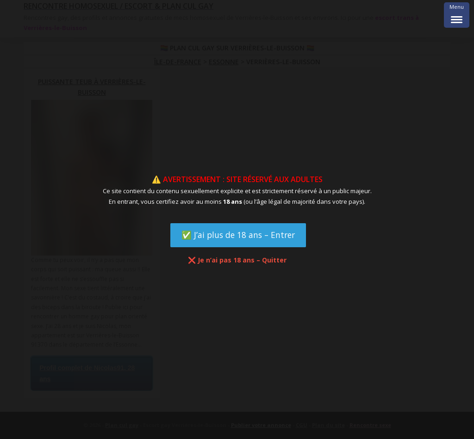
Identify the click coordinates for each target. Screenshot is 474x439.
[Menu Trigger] (456, 15)
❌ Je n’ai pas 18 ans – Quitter (237, 260)
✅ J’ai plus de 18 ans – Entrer (238, 234)
